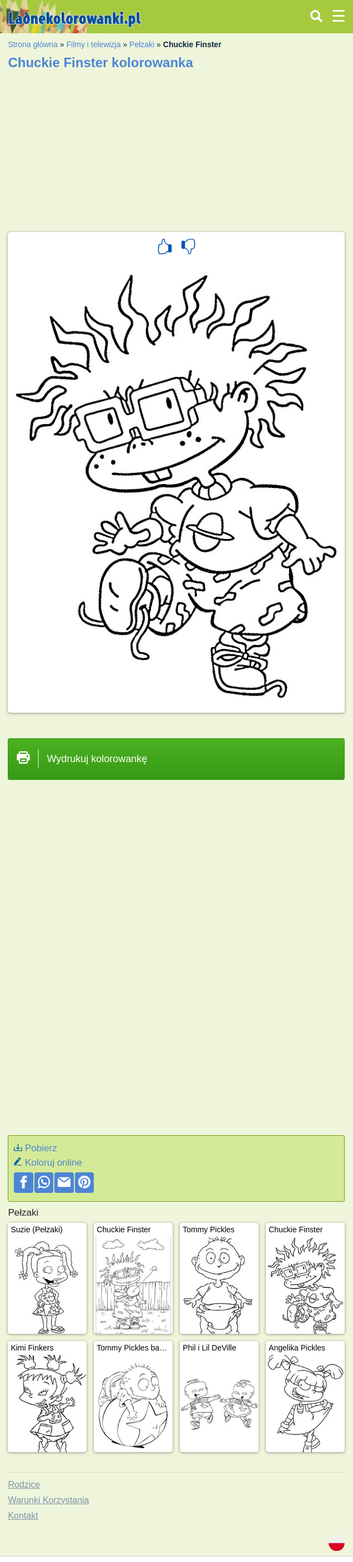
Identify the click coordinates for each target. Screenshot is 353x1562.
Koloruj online (53, 1162)
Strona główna (33, 44)
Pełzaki (141, 44)
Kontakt (23, 1515)
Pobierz (41, 1148)
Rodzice (24, 1484)
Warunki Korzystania (48, 1500)
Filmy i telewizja (93, 44)
